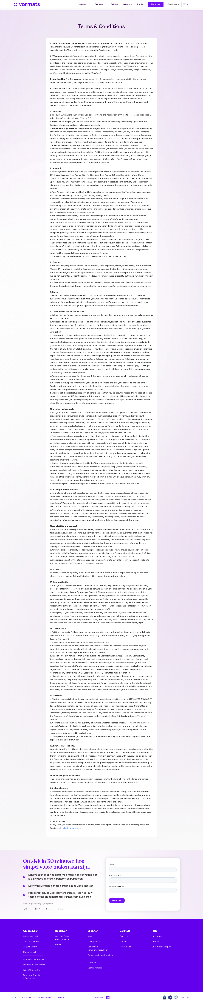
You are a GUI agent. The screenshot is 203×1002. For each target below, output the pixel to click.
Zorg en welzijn (30, 946)
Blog (90, 936)
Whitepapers (94, 941)
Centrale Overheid (31, 941)
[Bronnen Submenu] (105, 5)
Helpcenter (157, 936)
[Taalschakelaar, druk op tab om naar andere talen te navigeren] (185, 5)
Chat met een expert (161, 946)
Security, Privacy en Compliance (63, 938)
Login (140, 5)
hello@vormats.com (71, 828)
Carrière (123, 941)
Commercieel (29, 951)
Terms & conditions (28, 997)
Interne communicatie (33, 959)
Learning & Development (34, 964)
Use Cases (82, 5)
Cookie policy (59, 997)
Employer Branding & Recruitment (32, 976)
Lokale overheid (30, 936)
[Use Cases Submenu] (89, 5)
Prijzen (114, 5)
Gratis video (173, 5)
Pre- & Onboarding (32, 969)
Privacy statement (44, 997)
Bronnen (99, 5)
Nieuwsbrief (125, 946)
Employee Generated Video (100, 955)
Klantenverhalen (95, 967)
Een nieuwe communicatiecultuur (98, 948)
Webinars (92, 962)
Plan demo (155, 5)
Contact (155, 941)
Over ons (127, 5)
